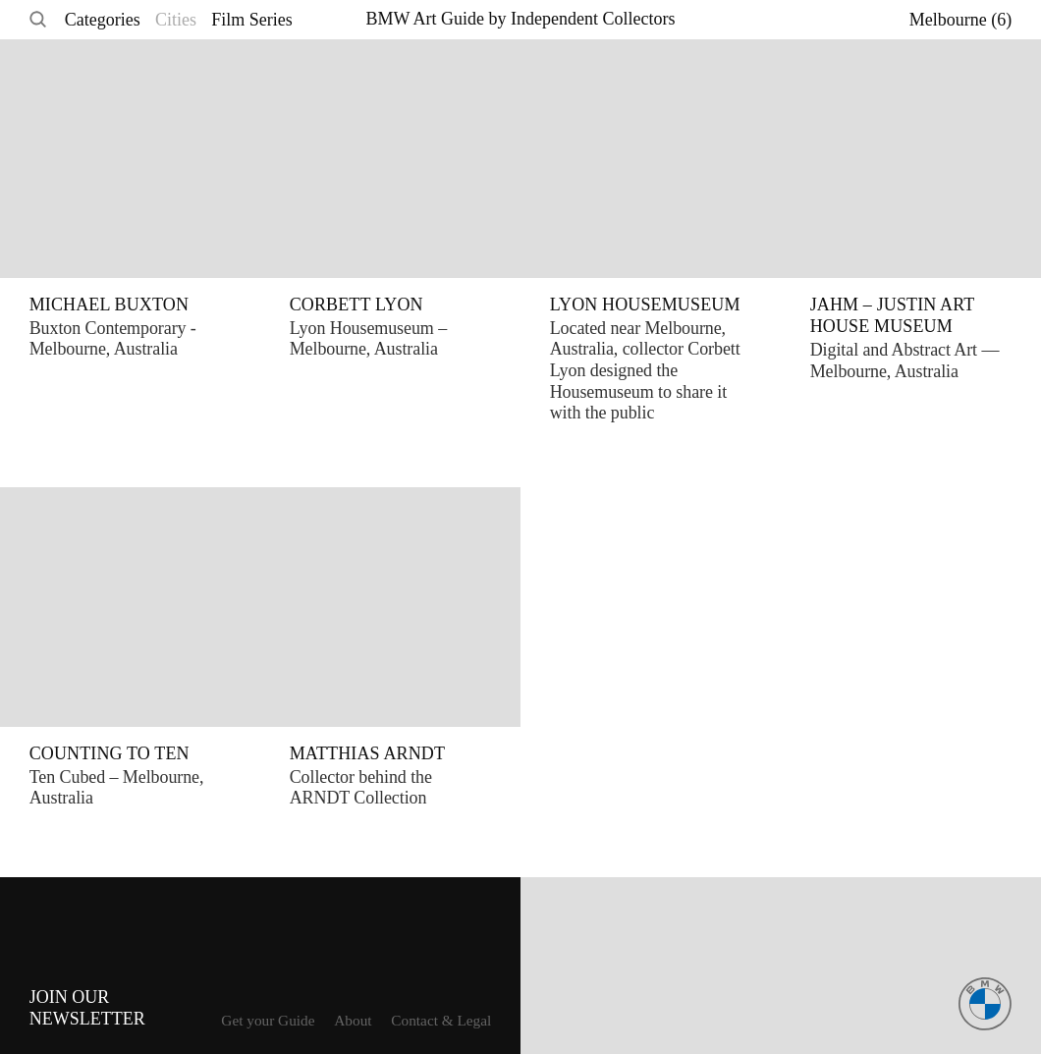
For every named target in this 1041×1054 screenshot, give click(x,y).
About (352, 1020)
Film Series (252, 19)
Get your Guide (267, 1020)
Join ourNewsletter (87, 1008)
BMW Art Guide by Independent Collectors (520, 18)
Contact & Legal (441, 1020)
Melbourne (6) (960, 19)
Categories (102, 19)
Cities (175, 19)
